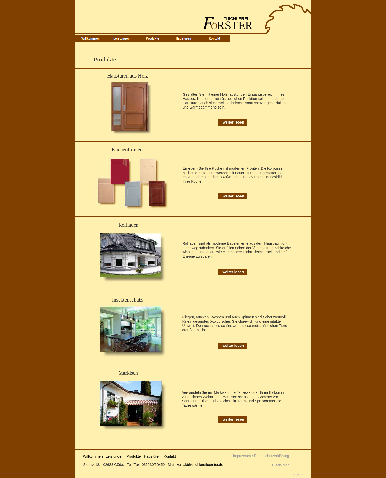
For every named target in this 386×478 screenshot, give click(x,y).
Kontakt (170, 456)
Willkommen (93, 456)
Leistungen (114, 456)
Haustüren (152, 456)
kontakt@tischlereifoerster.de (199, 464)
